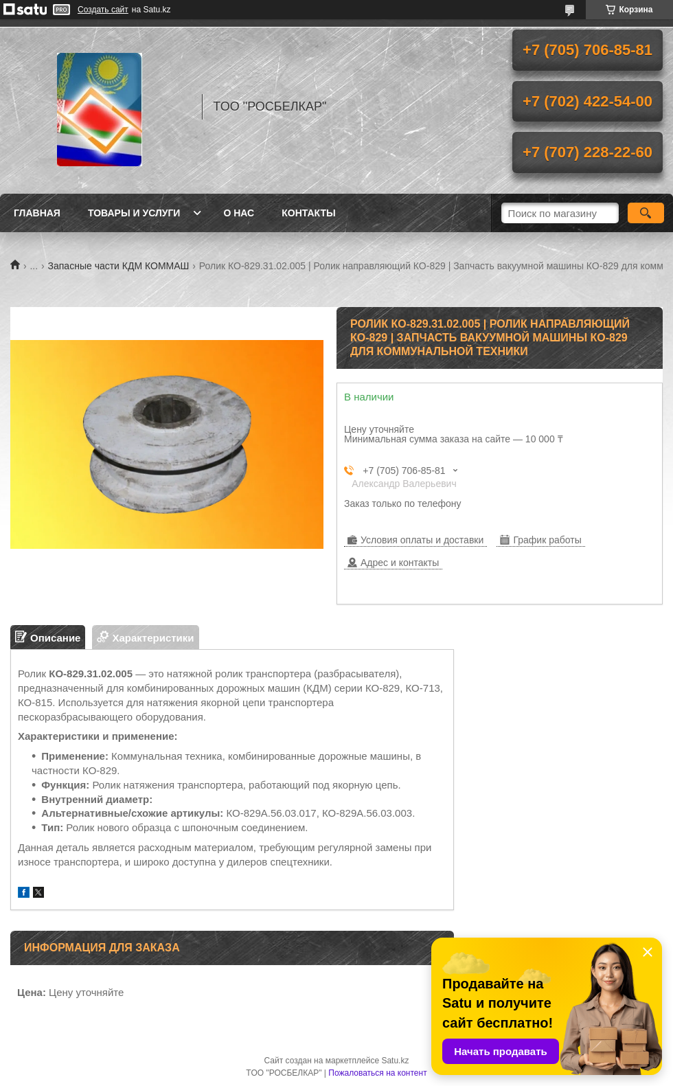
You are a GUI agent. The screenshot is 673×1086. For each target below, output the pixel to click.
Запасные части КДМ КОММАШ (119, 265)
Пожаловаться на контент (377, 1073)
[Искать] (646, 213)
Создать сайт (103, 9)
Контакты (308, 212)
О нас (238, 212)
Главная (37, 212)
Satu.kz (395, 1060)
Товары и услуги (134, 212)
